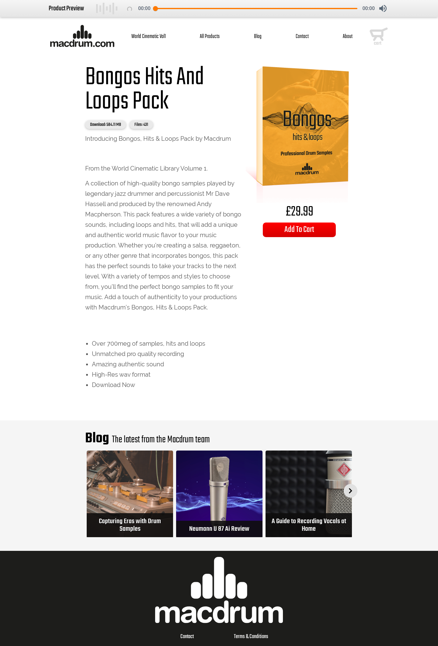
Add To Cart (299, 229)
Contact (302, 37)
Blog (258, 37)
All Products (210, 37)
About (348, 37)
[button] (383, 8)
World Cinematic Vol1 (148, 37)
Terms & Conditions (251, 637)
